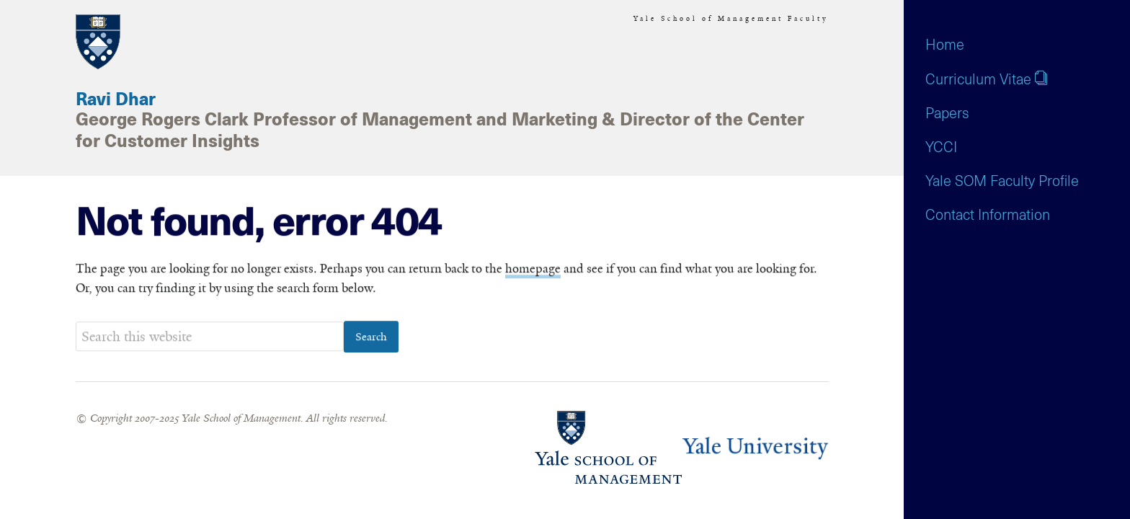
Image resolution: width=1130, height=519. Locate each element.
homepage (533, 269)
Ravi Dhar (116, 100)
